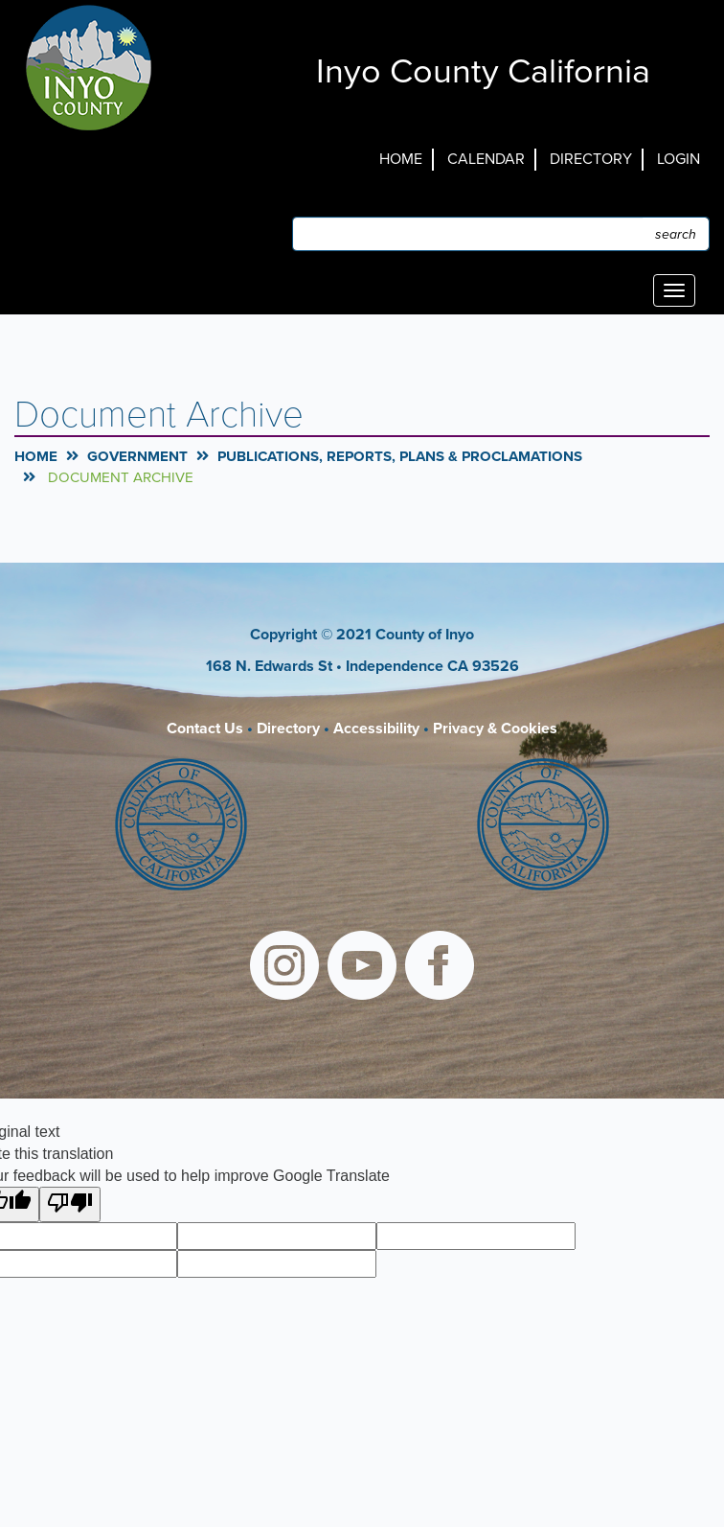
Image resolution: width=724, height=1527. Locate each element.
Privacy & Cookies (495, 728)
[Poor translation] (70, 1204)
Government (137, 456)
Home (400, 159)
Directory (591, 159)
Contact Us (205, 728)
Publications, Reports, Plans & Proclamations (399, 456)
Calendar (486, 159)
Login (678, 159)
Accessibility (376, 728)
